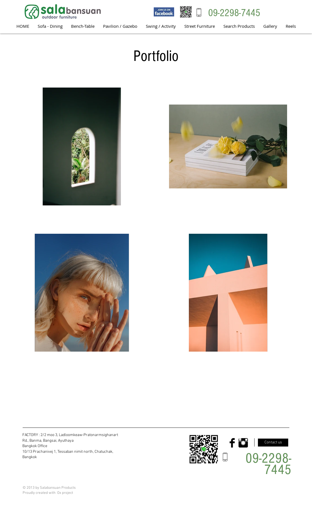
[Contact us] (273, 443)
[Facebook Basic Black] (232, 443)
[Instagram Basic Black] (243, 443)
